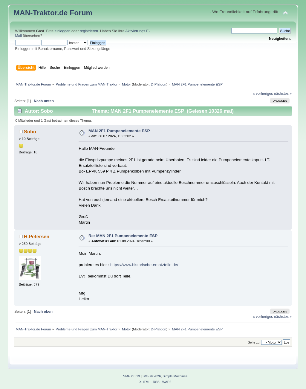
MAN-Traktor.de (41, 13)
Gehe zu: (254, 342)
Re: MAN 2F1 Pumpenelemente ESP (122, 236)
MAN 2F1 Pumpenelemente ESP (119, 131)
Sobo (30, 131)
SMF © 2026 (152, 376)
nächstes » (283, 93)
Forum (81, 13)
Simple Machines (175, 376)
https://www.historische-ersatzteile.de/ (144, 265)
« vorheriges (263, 93)
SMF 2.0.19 (131, 376)
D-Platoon (158, 84)
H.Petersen (36, 236)
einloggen (63, 31)
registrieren (89, 31)
